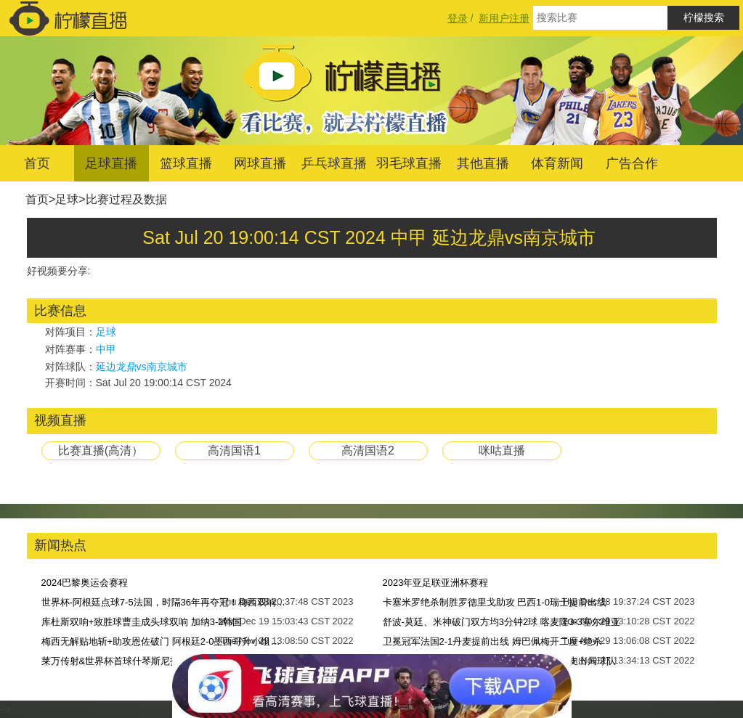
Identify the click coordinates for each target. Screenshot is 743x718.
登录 (457, 18)
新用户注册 (504, 18)
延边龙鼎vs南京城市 (141, 366)
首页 (37, 163)
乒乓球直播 (334, 163)
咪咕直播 (502, 450)
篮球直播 (186, 163)
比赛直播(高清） (100, 450)
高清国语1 (234, 450)
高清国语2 (367, 450)
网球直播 (260, 163)
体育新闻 (557, 163)
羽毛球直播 (409, 163)
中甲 (106, 349)
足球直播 (111, 163)
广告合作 (632, 163)
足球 (66, 199)
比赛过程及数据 (126, 199)
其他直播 (483, 163)
